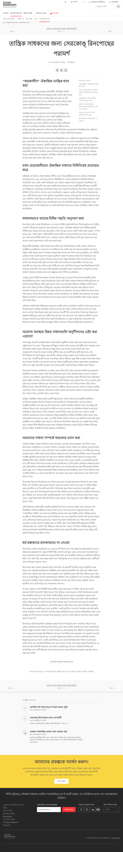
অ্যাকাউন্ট (113, 2)
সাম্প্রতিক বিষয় (9, 819)
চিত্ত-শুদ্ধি (29, 19)
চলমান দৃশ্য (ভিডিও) (96, 2)
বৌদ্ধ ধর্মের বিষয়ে (9, 19)
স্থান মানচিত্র (8, 811)
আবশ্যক (6, 13)
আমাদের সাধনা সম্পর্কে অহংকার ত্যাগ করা (87, 114)
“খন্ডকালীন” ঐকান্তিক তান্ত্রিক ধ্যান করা (88, 85)
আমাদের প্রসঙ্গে (41, 13)
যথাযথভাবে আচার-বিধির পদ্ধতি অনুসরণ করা (87, 99)
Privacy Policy (9, 814)
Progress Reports (10, 822)
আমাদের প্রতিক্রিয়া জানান (13, 805)
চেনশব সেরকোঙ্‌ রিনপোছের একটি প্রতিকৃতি (61, 29)
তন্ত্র (35, 19)
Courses (6, 825)
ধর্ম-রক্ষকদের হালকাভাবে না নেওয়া (88, 119)
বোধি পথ (20, 19)
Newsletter (7, 816)
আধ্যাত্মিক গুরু (44, 19)
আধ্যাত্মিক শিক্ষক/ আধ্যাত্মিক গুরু (61, 662)
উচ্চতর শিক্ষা (28, 13)
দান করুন (54, 13)
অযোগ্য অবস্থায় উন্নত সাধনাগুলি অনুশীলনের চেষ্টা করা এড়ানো (88, 106)
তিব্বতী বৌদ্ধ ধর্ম (16, 13)
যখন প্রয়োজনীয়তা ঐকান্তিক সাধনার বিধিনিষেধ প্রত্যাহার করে (88, 92)
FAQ (5, 808)
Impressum (116, 838)
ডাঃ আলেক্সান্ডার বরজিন (57, 62)
